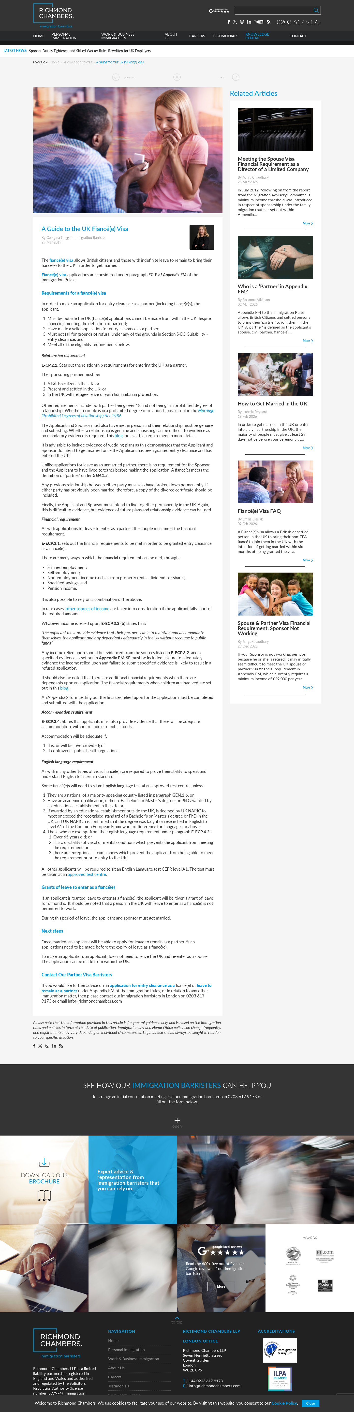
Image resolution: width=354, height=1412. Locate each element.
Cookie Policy (284, 1403)
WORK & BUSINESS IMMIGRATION (117, 40)
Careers (114, 1377)
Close (310, 1403)
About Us (116, 1367)
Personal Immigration (126, 1349)
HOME (38, 40)
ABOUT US (171, 40)
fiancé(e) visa (61, 260)
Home (55, 62)
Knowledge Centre (77, 62)
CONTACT (298, 40)
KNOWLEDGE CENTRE (257, 40)
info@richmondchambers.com (211, 1385)
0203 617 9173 (299, 24)
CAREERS (197, 40)
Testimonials (118, 1386)
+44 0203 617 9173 (203, 1380)
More (221, 1286)
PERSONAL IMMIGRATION (64, 40)
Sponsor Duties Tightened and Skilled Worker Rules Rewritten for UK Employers (90, 51)
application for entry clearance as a (142, 985)
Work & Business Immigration (133, 1358)
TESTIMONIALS (225, 40)
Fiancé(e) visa (54, 274)
